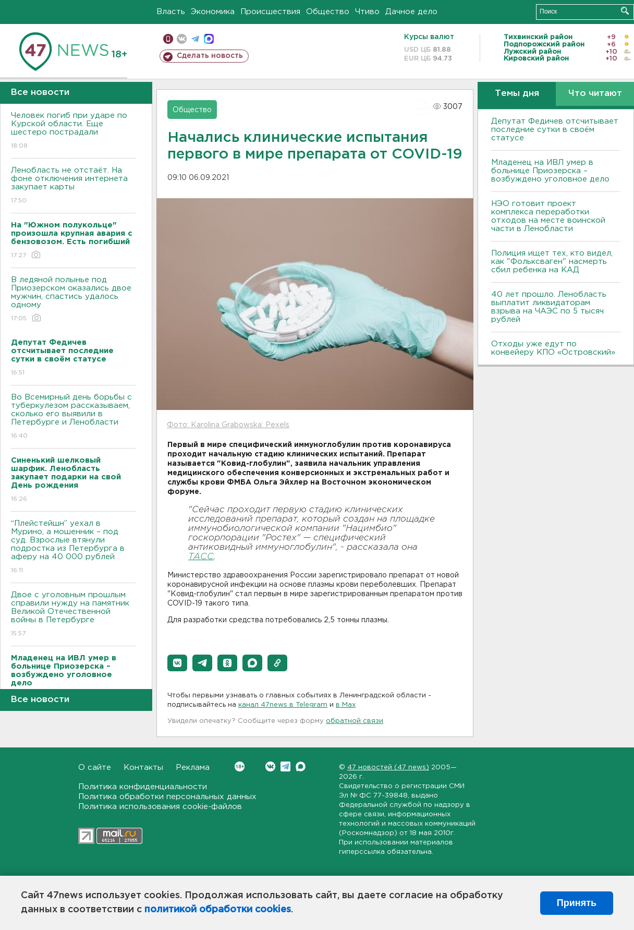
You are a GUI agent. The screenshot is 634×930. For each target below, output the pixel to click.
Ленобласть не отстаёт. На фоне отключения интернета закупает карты (73, 186)
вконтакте (182, 39)
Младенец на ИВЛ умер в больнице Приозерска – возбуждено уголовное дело (550, 171)
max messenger (209, 39)
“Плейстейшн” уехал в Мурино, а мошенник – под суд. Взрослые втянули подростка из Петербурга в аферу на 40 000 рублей (73, 547)
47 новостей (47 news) (388, 767)
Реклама (193, 767)
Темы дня (517, 94)
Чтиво (367, 11)
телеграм (195, 39)
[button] (177, 663)
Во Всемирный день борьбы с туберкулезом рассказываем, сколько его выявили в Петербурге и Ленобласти (73, 417)
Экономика (213, 11)
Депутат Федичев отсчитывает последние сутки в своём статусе (554, 129)
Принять (576, 903)
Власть (170, 11)
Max (301, 766)
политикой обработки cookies (217, 909)
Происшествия (270, 11)
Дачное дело (411, 11)
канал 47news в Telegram (282, 705)
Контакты (143, 767)
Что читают (595, 94)
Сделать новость (210, 56)
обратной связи (354, 721)
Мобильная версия (168, 39)
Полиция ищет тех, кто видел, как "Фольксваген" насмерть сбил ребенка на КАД (552, 261)
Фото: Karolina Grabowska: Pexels (228, 425)
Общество (327, 11)
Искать (625, 11)
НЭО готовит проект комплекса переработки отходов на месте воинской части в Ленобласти (548, 216)
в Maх (346, 705)
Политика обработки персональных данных (167, 796)
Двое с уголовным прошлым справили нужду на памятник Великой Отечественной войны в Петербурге (73, 614)
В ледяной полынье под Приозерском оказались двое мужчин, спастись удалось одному (73, 299)
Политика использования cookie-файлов (160, 806)
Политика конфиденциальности (142, 786)
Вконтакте (240, 766)
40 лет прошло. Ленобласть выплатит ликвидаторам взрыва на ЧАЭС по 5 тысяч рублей (548, 307)
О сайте (94, 767)
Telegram (285, 766)
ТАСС (201, 557)
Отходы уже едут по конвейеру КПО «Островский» (553, 348)
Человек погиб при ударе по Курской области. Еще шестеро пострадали (73, 131)
